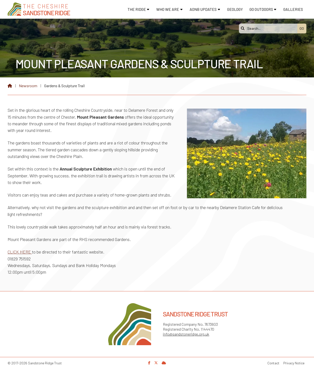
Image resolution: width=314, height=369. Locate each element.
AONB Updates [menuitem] (203, 9)
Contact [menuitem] (273, 363)
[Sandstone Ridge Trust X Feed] (156, 363)
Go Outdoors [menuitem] (261, 9)
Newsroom (28, 85)
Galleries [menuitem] (293, 9)
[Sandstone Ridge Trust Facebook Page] (149, 363)
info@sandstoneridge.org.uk (186, 334)
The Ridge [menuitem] (137, 9)
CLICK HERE (20, 252)
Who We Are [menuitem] (167, 9)
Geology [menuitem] (235, 9)
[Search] (269, 28)
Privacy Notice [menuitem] (293, 363)
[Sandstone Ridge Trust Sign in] (164, 363)
